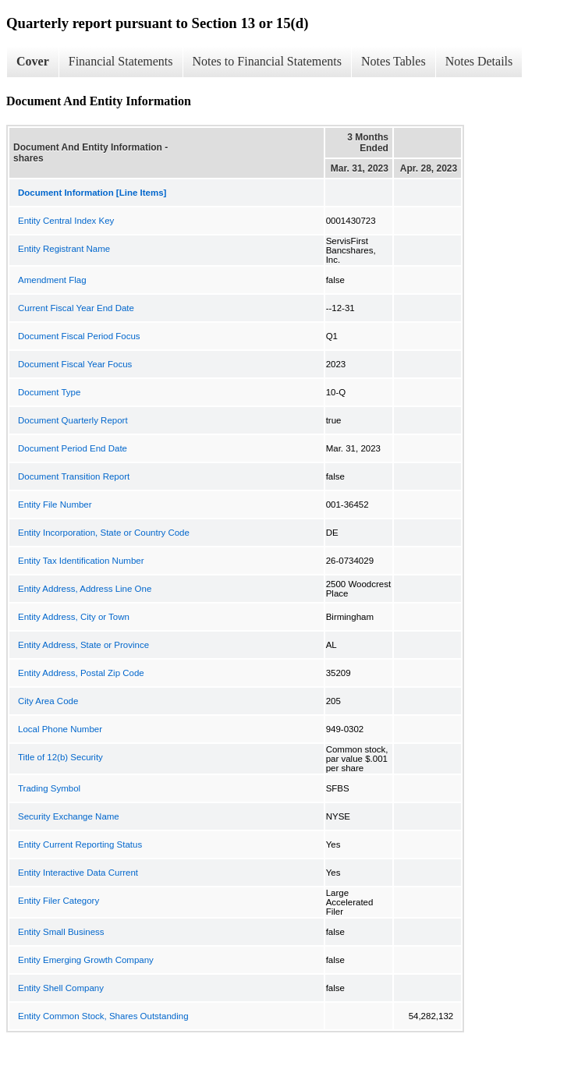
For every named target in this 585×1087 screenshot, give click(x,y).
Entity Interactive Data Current (78, 872)
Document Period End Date (72, 448)
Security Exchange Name (68, 816)
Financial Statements (121, 61)
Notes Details (479, 61)
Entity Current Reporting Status (80, 844)
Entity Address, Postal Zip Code (81, 673)
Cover (32, 61)
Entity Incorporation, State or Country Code (104, 532)
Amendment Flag (52, 280)
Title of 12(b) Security (60, 757)
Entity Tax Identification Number (81, 560)
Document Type (49, 392)
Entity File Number (55, 504)
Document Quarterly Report (73, 420)
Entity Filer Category (58, 900)
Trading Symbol (49, 788)
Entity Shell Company (61, 988)
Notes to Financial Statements (267, 61)
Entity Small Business (61, 932)
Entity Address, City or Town (73, 616)
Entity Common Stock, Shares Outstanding (103, 1016)
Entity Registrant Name (64, 248)
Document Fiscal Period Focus (79, 336)
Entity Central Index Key (66, 220)
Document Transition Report (73, 476)
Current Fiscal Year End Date (76, 308)
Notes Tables (393, 61)
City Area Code (48, 701)
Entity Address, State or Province (83, 645)
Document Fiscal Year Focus (75, 364)
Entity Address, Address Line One (84, 588)
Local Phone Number (60, 729)
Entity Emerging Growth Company (86, 960)
